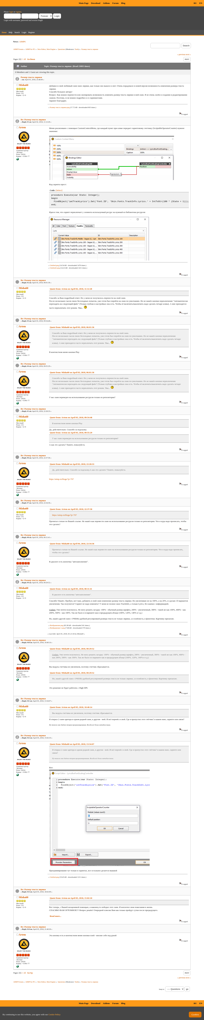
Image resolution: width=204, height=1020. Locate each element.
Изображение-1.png (57, 628)
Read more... (55, 916)
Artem (22, 127)
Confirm (195, 1014)
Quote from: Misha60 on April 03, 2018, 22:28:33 (72, 464)
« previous (181, 54)
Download (95, 3)
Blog (123, 3)
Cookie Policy (54, 1014)
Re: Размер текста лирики (33, 119)
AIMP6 (22, 41)
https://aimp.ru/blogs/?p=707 (61, 479)
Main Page (83, 3)
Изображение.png (56, 625)
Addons (106, 3)
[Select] (59, 190)
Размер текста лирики (31, 77)
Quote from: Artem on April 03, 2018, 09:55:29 (71, 432)
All (24, 59)
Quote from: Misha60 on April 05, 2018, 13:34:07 (72, 744)
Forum (115, 3)
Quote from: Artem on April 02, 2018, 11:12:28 (71, 289)
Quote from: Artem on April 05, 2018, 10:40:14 (71, 707)
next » (188, 54)
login (11, 12)
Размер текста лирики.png (59, 107)
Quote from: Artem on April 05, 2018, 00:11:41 (71, 589)
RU (195, 3)
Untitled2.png (55, 268)
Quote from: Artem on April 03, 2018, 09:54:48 (71, 417)
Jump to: (161, 989)
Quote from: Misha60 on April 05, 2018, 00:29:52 (72, 649)
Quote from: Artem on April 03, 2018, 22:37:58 (71, 509)
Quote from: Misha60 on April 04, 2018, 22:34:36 (72, 543)
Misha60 (23, 85)
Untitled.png (54, 265)
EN (200, 3)
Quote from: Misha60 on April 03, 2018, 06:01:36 (72, 327)
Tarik (77, 49)
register (18, 12)
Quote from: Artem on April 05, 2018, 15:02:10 (71, 898)
